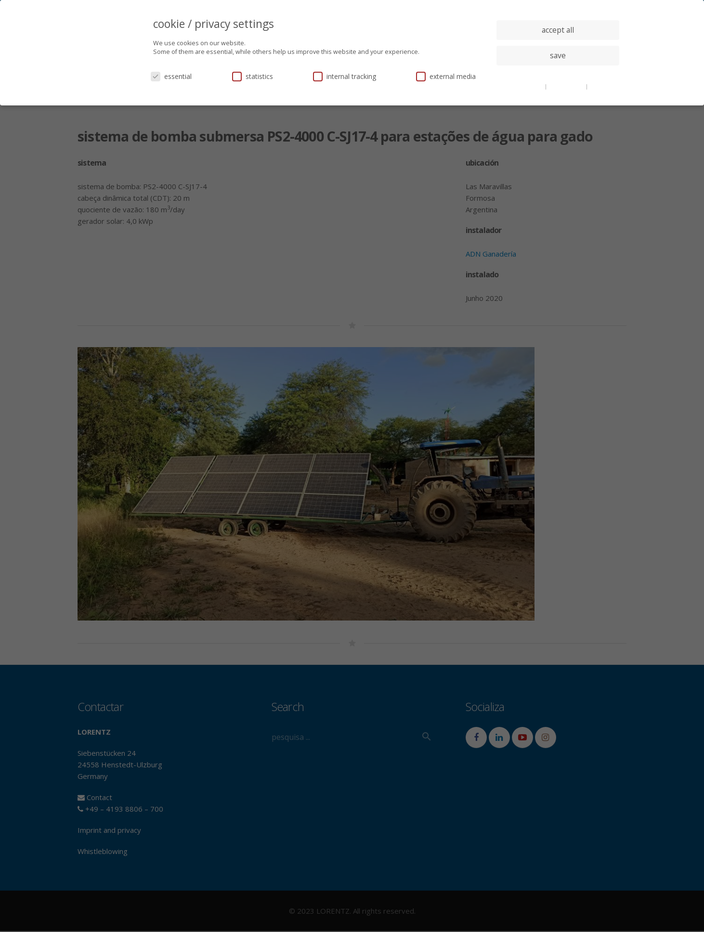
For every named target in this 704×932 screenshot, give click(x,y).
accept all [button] (558, 30)
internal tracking (344, 76)
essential (171, 76)
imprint (599, 86)
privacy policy (567, 86)
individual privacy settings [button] (557, 74)
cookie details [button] (525, 86)
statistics (252, 76)
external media (446, 76)
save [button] (558, 55)
